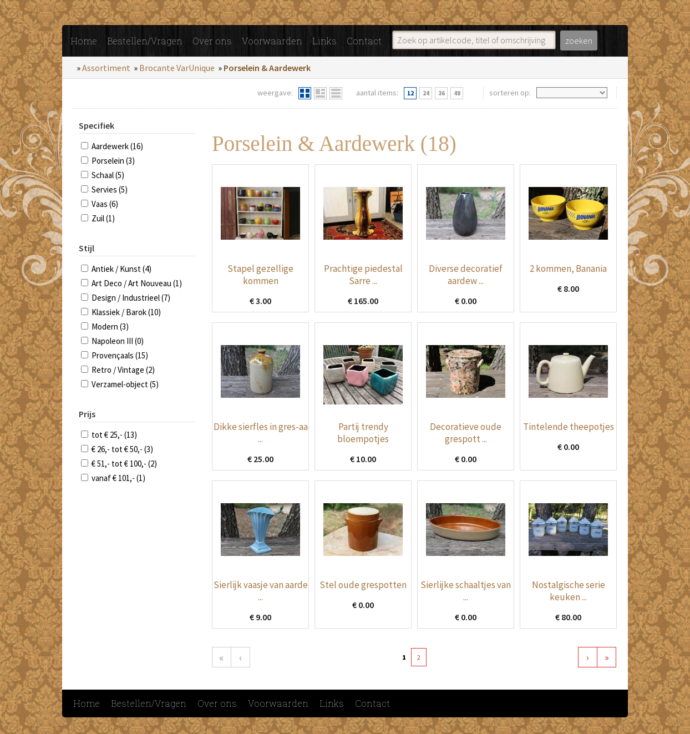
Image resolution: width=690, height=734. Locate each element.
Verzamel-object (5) (125, 384)
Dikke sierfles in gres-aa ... (261, 433)
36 (441, 93)
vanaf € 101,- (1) (118, 478)
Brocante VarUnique (177, 67)
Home (83, 41)
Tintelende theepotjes (568, 427)
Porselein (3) (113, 160)
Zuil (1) (103, 218)
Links (324, 41)
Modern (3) (110, 326)
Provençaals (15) (120, 355)
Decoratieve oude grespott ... (465, 433)
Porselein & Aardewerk (267, 67)
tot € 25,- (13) (114, 434)
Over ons (212, 41)
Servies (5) (110, 189)
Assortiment (106, 67)
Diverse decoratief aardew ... (466, 274)
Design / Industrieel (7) (131, 297)
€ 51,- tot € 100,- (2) (124, 463)
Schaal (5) (108, 175)
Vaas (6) (105, 204)
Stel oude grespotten (363, 585)
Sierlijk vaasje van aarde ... (261, 591)
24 (426, 93)
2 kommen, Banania (568, 268)
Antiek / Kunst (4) (121, 269)
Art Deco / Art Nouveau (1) (137, 283)
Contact (364, 41)
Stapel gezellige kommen (260, 274)
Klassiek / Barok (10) (126, 312)
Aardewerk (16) (117, 146)
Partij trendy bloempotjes (363, 433)
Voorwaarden (272, 41)
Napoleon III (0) (118, 341)
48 (457, 93)
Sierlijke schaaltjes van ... (465, 591)
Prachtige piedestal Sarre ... (363, 274)
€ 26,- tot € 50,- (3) (122, 449)
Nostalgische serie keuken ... (568, 591)
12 (410, 93)
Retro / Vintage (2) (123, 370)
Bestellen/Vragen (144, 41)
